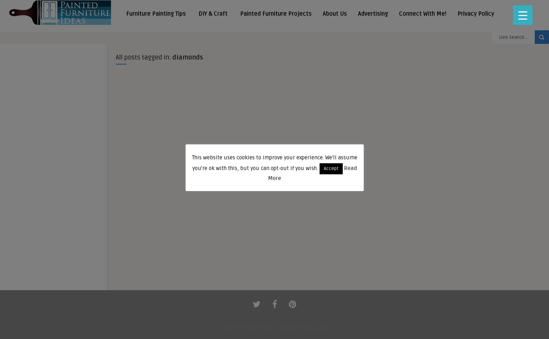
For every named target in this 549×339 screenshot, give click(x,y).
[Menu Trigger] (523, 15)
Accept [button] (331, 168)
